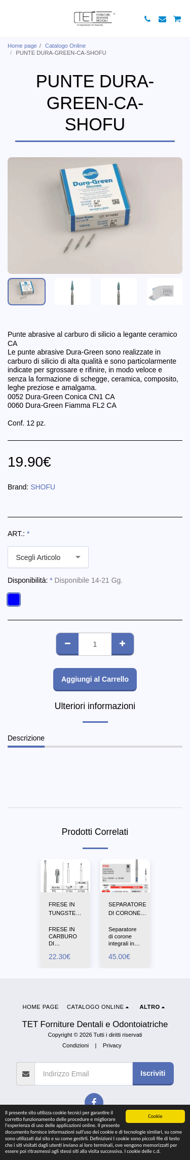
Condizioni (75, 1045)
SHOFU (42, 487)
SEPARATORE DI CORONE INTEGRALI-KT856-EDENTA (127, 909)
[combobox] (48, 557)
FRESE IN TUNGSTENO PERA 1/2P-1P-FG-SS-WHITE (66, 909)
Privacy (112, 1045)
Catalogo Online (65, 46)
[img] (65, 875)
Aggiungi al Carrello (95, 679)
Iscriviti (152, 1073)
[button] (11, 19)
